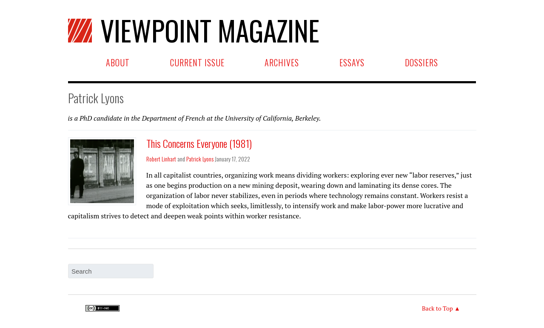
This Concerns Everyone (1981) (199, 143)
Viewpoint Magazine (193, 30)
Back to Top (437, 308)
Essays (352, 62)
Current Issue (197, 62)
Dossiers (421, 62)
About (118, 62)
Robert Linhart (161, 158)
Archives (282, 62)
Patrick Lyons (200, 158)
